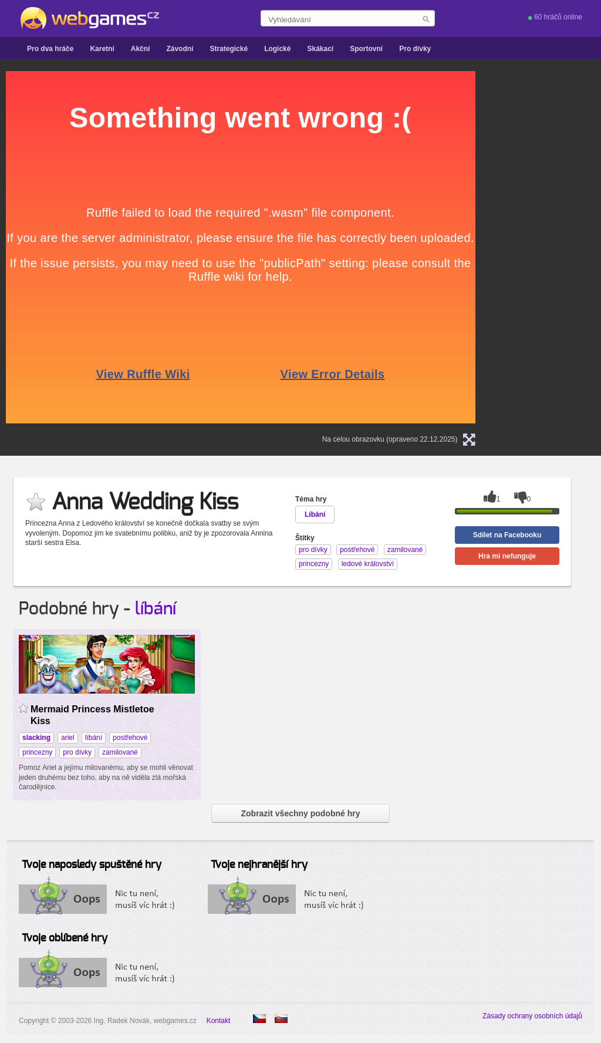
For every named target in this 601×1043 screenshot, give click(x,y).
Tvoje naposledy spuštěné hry (91, 865)
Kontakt (219, 1021)
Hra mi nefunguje (507, 556)
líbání (155, 609)
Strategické (229, 49)
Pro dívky (415, 49)
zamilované (120, 752)
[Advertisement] (559, 247)
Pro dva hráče (50, 49)
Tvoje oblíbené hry (64, 938)
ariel (68, 738)
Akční (140, 49)
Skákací (320, 49)
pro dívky (77, 752)
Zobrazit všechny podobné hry (300, 813)
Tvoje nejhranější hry (259, 865)
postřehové (130, 738)
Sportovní (366, 49)
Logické (277, 49)
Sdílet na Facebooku (507, 535)
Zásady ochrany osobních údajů (532, 1016)
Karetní (102, 49)
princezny (37, 752)
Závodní (179, 49)
